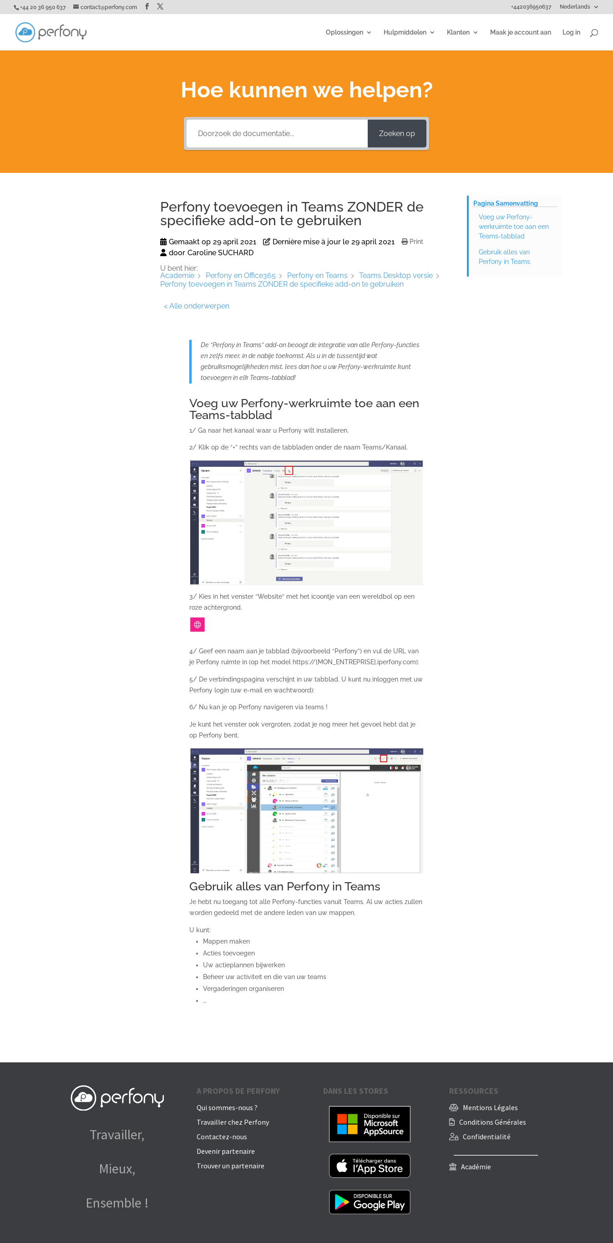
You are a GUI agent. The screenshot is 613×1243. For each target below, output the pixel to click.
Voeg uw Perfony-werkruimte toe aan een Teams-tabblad (514, 226)
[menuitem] (579, 9)
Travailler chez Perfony (233, 1122)
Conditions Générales (492, 1122)
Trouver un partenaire (230, 1165)
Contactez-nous (222, 1136)
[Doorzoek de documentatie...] (277, 133)
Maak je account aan (520, 32)
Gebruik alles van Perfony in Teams (504, 256)
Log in (571, 32)
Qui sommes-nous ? (227, 1107)
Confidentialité (487, 1136)
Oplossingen (344, 32)
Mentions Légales (490, 1107)
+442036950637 (531, 7)
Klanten (458, 32)
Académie (476, 1166)
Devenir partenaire (226, 1151)
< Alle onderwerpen (196, 306)
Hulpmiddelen (405, 32)
